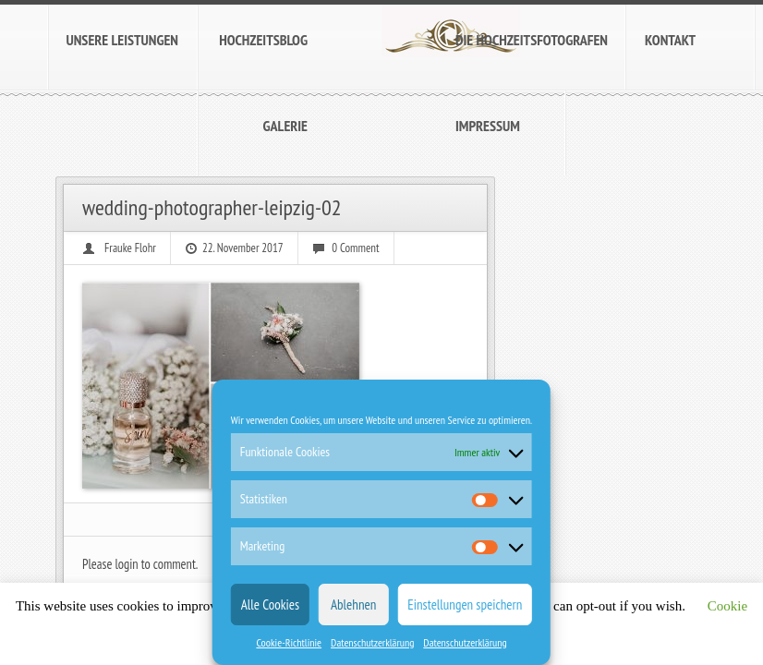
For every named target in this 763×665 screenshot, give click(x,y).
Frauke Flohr (130, 248)
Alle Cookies (270, 604)
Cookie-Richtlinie (288, 642)
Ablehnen (353, 604)
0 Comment (355, 248)
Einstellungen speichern (464, 604)
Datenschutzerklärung (372, 642)
